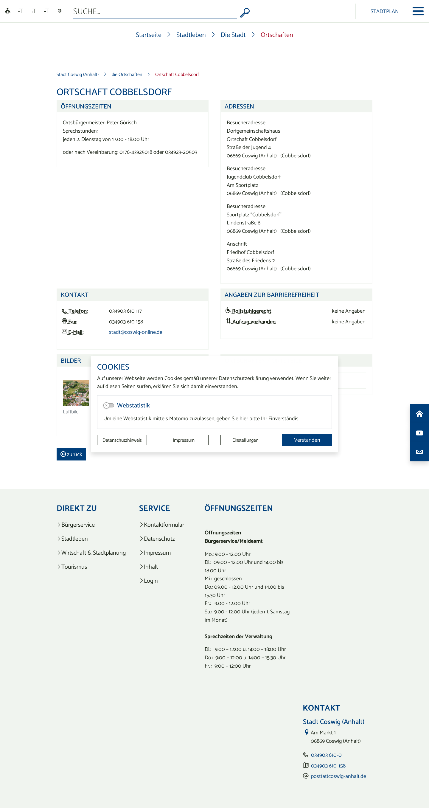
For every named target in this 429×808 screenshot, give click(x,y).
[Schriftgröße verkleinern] (20, 11)
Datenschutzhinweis (122, 439)
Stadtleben (191, 34)
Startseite (148, 34)
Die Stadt (233, 34)
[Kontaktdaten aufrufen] (419, 451)
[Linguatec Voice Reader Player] (7, 11)
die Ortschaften (127, 74)
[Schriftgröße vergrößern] (46, 11)
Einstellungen (245, 439)
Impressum (184, 439)
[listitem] (91, 525)
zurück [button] (71, 454)
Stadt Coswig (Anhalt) (78, 74)
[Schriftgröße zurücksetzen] (33, 11)
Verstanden (307, 440)
